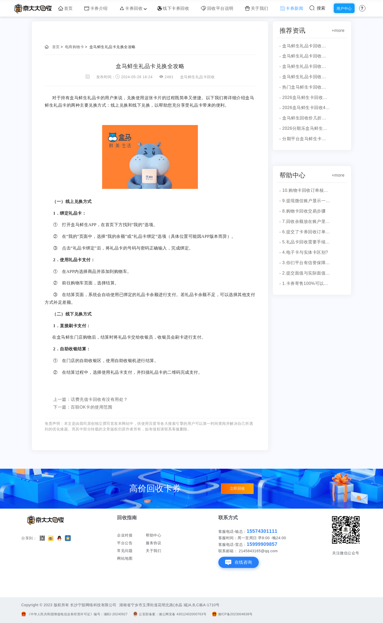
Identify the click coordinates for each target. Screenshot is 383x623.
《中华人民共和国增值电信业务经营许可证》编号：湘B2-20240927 (74, 614)
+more (338, 30)
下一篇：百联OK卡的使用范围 (82, 407)
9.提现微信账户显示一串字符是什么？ (306, 200)
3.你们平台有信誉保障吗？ (306, 262)
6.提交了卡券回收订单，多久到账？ (306, 232)
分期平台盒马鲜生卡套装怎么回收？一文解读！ (306, 138)
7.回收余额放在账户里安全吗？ (306, 221)
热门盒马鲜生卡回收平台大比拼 (306, 87)
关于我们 (256, 8)
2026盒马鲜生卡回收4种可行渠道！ (306, 107)
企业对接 (124, 535)
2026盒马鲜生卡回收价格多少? (306, 97)
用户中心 (344, 8)
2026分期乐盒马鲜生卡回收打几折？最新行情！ (306, 128)
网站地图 (124, 558)
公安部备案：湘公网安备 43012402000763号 (169, 614)
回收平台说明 (217, 8)
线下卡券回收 (173, 8)
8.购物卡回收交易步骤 (304, 211)
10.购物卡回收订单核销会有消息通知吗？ (306, 190)
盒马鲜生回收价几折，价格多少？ (306, 118)
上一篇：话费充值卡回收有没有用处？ (90, 399)
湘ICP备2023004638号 (232, 614)
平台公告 (124, 543)
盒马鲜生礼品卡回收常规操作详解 (306, 56)
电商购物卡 (74, 47)
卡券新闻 (291, 8)
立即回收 (237, 489)
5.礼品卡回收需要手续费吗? (306, 242)
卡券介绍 (96, 8)
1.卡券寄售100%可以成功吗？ (306, 283)
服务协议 (153, 543)
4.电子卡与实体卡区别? (305, 252)
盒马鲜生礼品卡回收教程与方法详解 (306, 66)
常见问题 (124, 551)
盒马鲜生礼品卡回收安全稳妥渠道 (306, 76)
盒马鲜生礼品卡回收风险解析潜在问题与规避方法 (306, 46)
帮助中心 (153, 535)
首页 (65, 8)
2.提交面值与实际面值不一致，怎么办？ (306, 273)
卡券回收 (132, 8)
